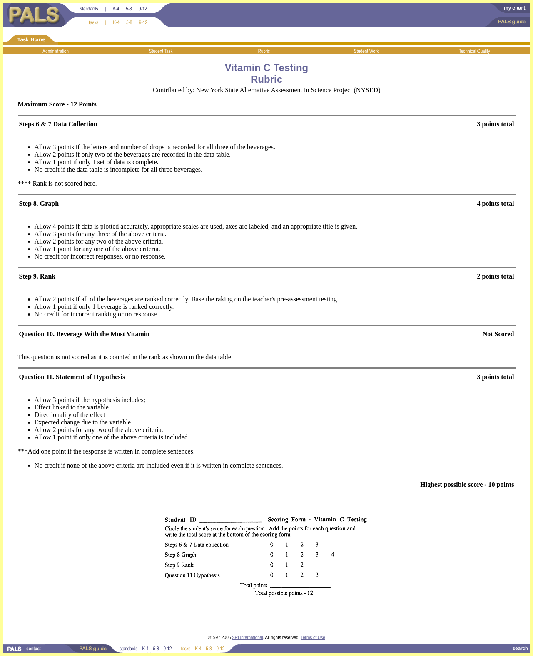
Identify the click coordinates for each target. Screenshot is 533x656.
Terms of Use (313, 637)
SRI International (247, 637)
